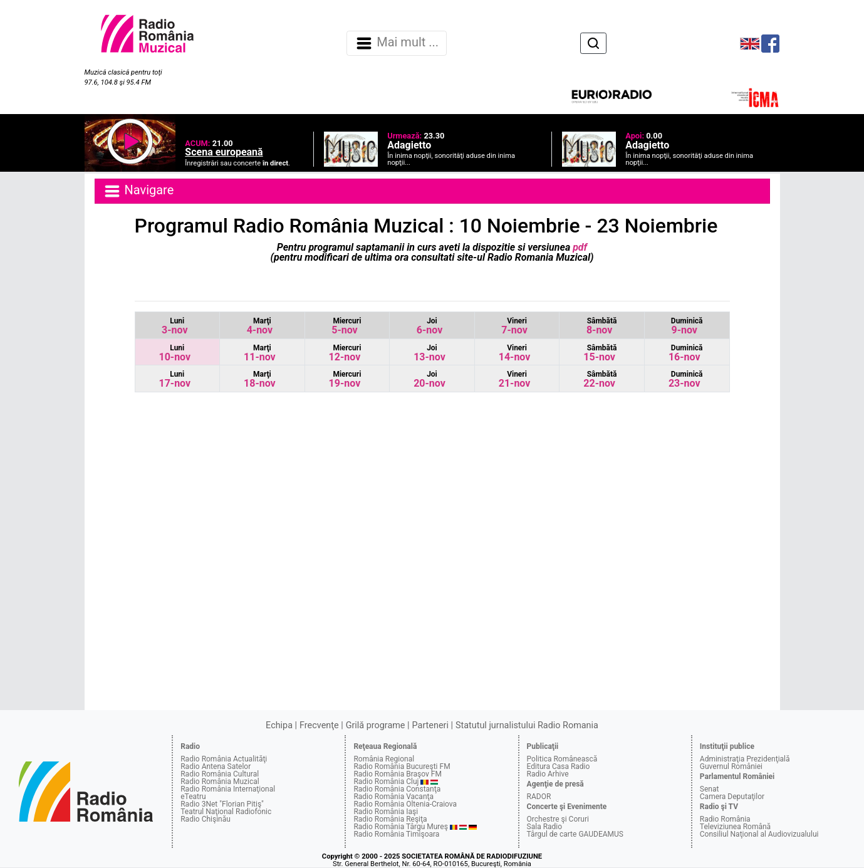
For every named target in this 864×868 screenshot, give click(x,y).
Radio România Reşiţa (390, 819)
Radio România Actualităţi (223, 759)
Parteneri (430, 725)
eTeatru (193, 796)
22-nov (600, 379)
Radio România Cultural (219, 774)
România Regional (383, 759)
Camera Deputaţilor (732, 796)
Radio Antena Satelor (215, 766)
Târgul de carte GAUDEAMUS (575, 834)
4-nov (260, 326)
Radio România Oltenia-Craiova (405, 804)
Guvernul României (731, 766)
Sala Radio (545, 826)
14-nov (515, 353)
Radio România (725, 819)
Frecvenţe (318, 725)
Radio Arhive (548, 774)
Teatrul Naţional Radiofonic (225, 811)
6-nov (429, 326)
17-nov (174, 379)
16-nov (686, 353)
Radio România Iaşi (385, 811)
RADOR (539, 796)
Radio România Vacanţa (393, 796)
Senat (709, 789)
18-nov (260, 379)
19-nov (345, 379)
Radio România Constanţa (396, 789)
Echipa (279, 725)
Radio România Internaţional (227, 789)
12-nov (345, 353)
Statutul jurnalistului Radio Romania (526, 725)
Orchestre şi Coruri (558, 819)
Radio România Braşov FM (397, 774)
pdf (578, 247)
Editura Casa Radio (558, 766)
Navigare (138, 191)
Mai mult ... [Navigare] (397, 43)
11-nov (260, 353)
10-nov (174, 353)
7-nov (514, 326)
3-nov (174, 326)
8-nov (601, 326)
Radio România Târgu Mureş (400, 826)
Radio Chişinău (205, 819)
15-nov (600, 353)
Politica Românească (562, 759)
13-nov (429, 353)
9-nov (687, 326)
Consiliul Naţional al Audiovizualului (759, 834)
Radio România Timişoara (396, 834)
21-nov (515, 379)
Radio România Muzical (219, 781)
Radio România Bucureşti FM (401, 766)
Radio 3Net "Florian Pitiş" (222, 804)
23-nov (686, 379)
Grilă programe (375, 725)
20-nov (429, 379)
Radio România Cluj (386, 781)
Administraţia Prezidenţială (745, 759)
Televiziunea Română (735, 826)
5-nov (346, 326)
